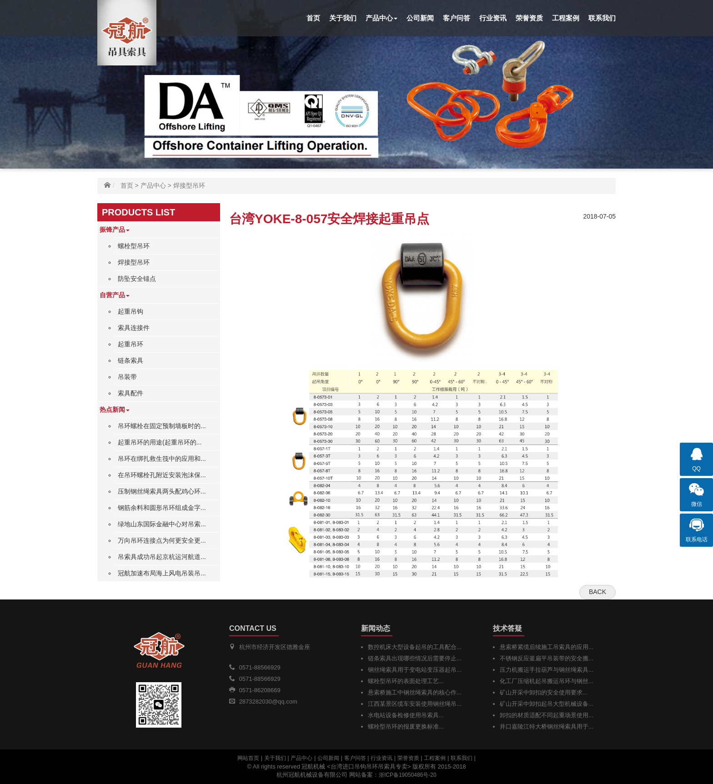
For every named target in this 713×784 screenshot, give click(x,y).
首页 (313, 18)
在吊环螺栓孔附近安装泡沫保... (162, 475)
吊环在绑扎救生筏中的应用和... (162, 458)
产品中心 (381, 18)
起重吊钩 (130, 311)
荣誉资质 (529, 18)
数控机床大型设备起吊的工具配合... (415, 647)
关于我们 (342, 18)
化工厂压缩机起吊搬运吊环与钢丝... (546, 681)
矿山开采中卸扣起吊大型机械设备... (546, 703)
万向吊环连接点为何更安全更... (162, 540)
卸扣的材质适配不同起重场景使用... (546, 715)
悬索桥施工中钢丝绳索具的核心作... (415, 692)
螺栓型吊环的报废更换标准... (406, 726)
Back (597, 591)
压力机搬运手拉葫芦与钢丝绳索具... (546, 669)
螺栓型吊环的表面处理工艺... (406, 681)
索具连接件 (134, 327)
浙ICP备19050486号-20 (408, 775)
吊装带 (127, 376)
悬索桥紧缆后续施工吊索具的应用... (546, 647)
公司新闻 (420, 18)
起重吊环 (130, 344)
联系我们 (602, 18)
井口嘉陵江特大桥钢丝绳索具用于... (546, 726)
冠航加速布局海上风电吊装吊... (162, 573)
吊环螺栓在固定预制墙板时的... (162, 425)
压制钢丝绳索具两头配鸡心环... (162, 491)
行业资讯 (493, 18)
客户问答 (456, 18)
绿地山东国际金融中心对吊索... (162, 524)
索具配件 (130, 393)
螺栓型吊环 (134, 246)
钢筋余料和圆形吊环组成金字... (162, 507)
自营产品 (115, 295)
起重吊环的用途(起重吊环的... (159, 442)
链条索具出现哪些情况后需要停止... (415, 658)
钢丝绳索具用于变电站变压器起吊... (415, 669)
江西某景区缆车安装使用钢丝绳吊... (415, 703)
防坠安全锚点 (137, 278)
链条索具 (130, 360)
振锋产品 (115, 229)
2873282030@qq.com (268, 701)
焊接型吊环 (189, 185)
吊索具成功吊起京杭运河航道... (162, 556)
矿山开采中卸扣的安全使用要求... (543, 692)
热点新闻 (115, 409)
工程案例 (565, 18)
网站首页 (248, 758)
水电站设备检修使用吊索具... (406, 715)
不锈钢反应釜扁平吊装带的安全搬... (546, 658)
